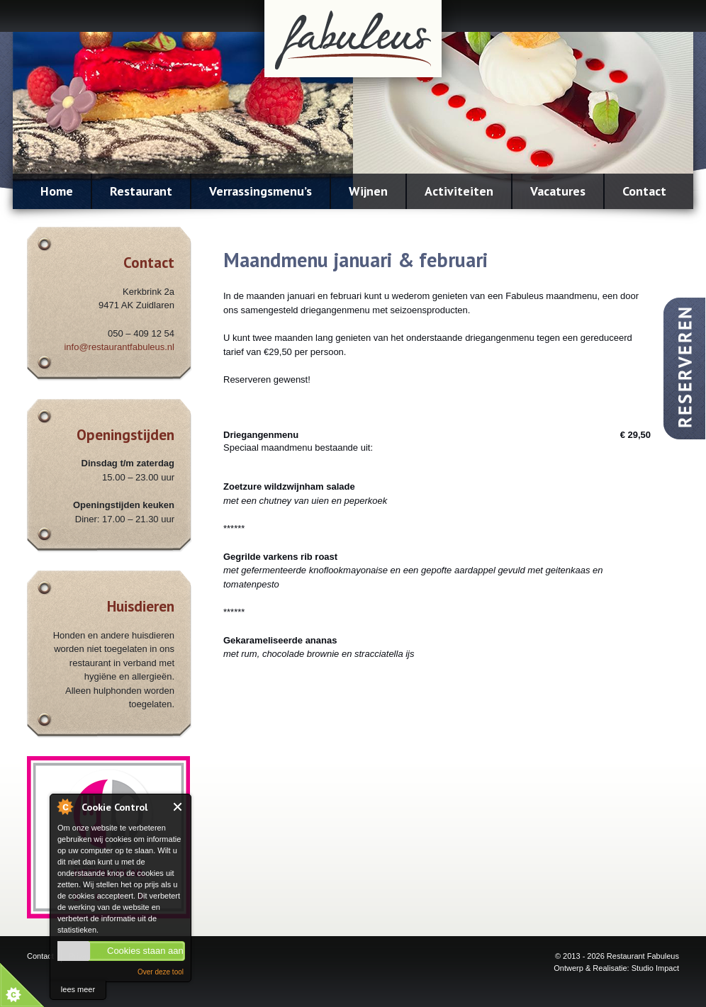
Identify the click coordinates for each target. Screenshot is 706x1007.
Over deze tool (161, 972)
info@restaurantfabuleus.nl (119, 347)
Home (56, 191)
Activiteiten (459, 191)
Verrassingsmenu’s (260, 191)
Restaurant (141, 191)
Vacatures (557, 191)
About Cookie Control (64, 806)
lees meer (78, 989)
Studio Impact (655, 968)
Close (178, 806)
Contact (644, 191)
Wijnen (368, 191)
